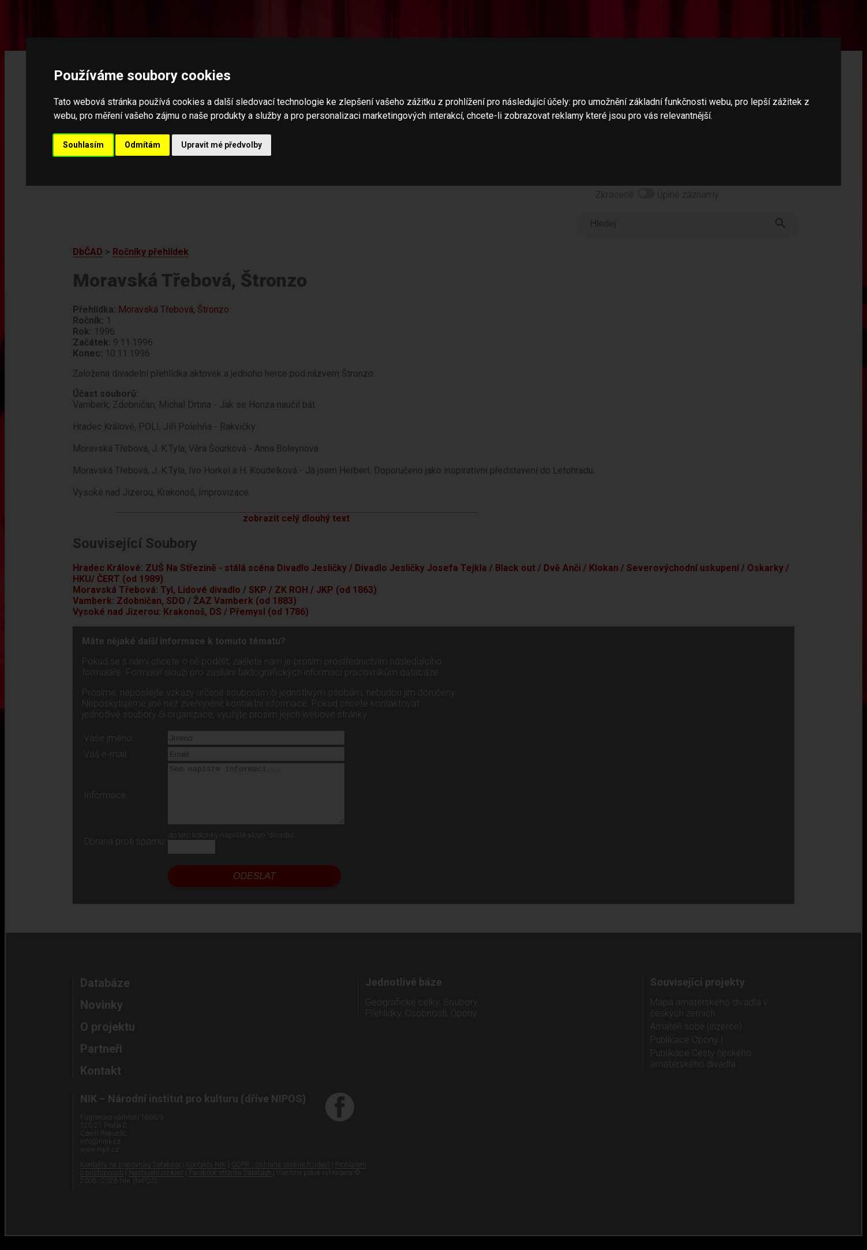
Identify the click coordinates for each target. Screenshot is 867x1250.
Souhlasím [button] (83, 144)
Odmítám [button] (142, 144)
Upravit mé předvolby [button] (221, 144)
